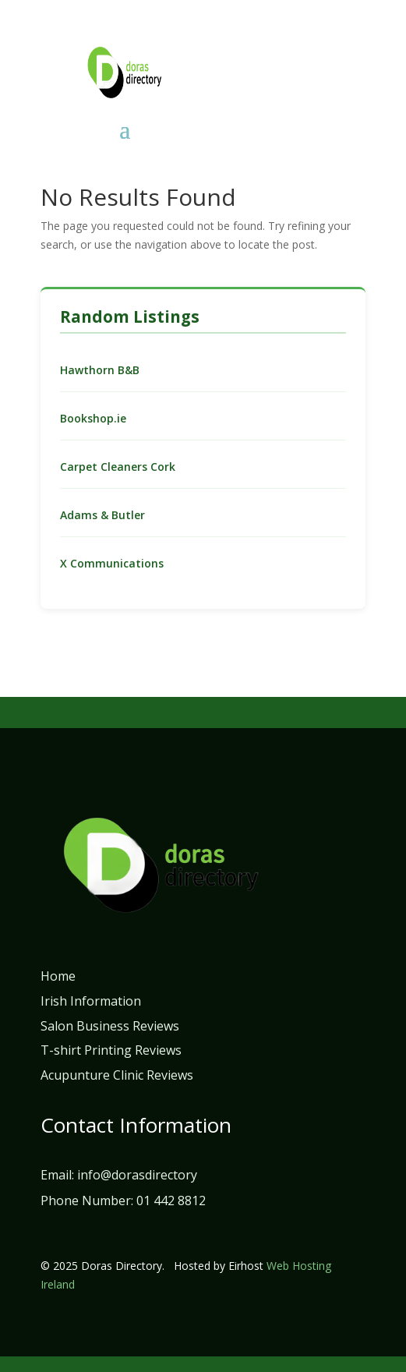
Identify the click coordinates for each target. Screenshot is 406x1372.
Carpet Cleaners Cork (117, 466)
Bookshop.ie (93, 418)
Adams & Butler (102, 514)
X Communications (112, 563)
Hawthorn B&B (99, 369)
